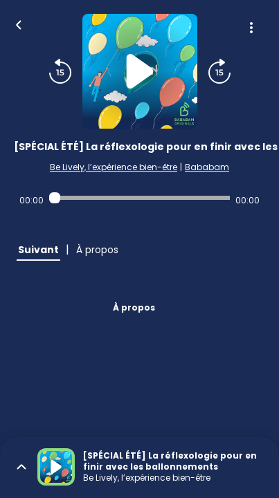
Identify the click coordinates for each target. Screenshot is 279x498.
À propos (134, 307)
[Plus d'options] (251, 28)
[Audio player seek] (139, 198)
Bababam (207, 167)
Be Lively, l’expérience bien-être (113, 167)
